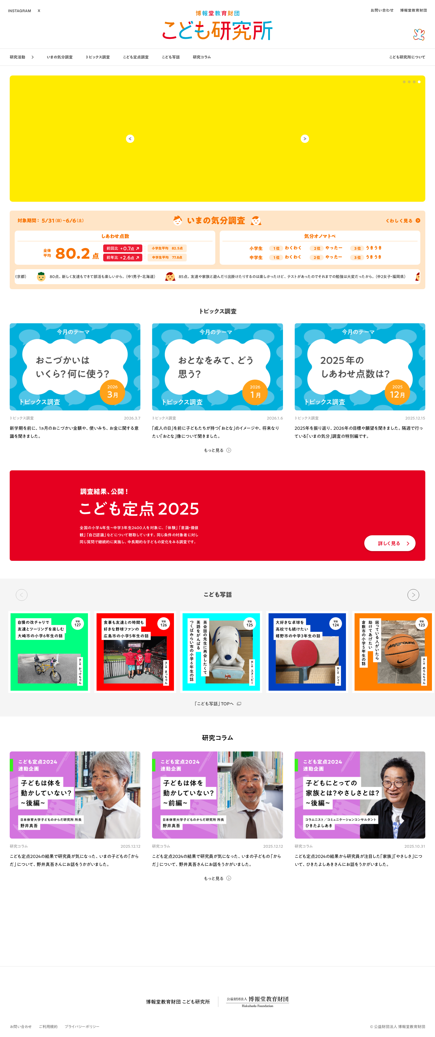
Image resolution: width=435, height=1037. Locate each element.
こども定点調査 (136, 57)
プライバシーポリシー (82, 1027)
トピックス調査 (98, 57)
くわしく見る (403, 220)
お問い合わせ (21, 1027)
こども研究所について (407, 57)
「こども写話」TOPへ (217, 704)
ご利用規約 (48, 1027)
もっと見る (214, 450)
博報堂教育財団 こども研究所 (178, 1001)
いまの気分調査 (60, 57)
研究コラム (202, 57)
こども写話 (171, 57)
